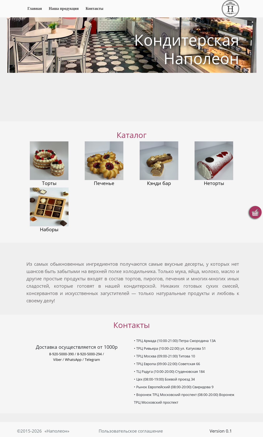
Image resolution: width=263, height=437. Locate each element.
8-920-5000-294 (89, 354)
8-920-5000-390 (61, 354)
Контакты (94, 8)
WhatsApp (73, 359)
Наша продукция (64, 8)
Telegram (92, 359)
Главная (35, 8)
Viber (57, 359)
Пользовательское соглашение (131, 431)
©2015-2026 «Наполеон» (42, 431)
